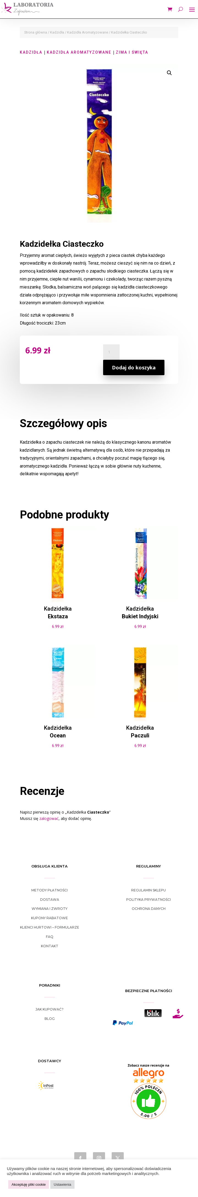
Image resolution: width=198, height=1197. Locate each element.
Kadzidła (57, 32)
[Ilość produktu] (111, 352)
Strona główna (35, 32)
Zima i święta (132, 52)
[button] (169, 73)
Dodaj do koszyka (134, 367)
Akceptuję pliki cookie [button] (29, 1184)
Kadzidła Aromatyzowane (87, 32)
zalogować (49, 818)
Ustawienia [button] (62, 1184)
